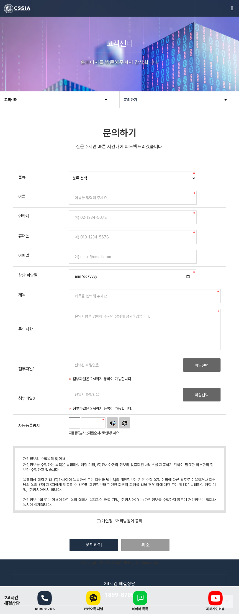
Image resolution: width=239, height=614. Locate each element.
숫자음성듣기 (112, 422)
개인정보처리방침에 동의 (122, 520)
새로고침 (124, 422)
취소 (146, 545)
